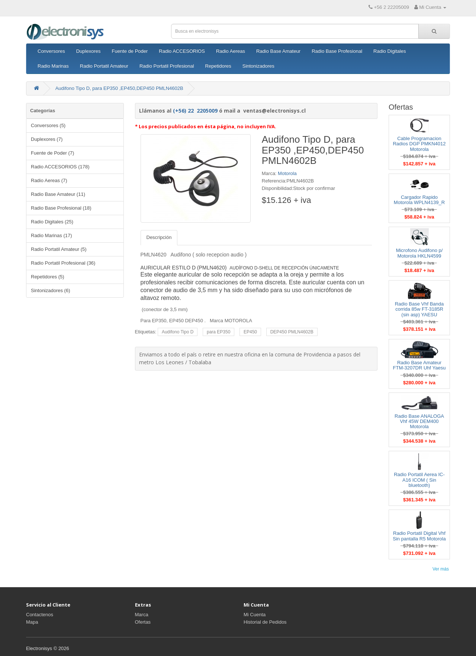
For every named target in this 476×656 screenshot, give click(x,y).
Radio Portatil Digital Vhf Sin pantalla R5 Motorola (419, 535)
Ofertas (143, 622)
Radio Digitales (389, 51)
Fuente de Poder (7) (52, 153)
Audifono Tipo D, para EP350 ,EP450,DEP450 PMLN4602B (119, 88)
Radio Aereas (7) (49, 180)
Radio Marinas (53, 66)
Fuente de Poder (130, 51)
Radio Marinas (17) (51, 235)
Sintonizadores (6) (50, 290)
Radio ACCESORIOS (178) (60, 166)
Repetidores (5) (47, 276)
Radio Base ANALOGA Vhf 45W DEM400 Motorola (419, 421)
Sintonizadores (258, 66)
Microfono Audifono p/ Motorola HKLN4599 (419, 253)
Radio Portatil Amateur (104, 66)
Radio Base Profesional (337, 51)
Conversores (51, 51)
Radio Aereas (230, 51)
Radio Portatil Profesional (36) (63, 263)
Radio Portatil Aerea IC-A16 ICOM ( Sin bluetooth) (419, 480)
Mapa (32, 622)
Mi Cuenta (255, 614)
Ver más (440, 569)
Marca (141, 614)
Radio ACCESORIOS (182, 51)
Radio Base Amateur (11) (58, 194)
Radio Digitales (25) (52, 221)
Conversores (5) (48, 125)
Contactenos (39, 614)
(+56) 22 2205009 (195, 110)
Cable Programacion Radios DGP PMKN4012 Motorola (419, 144)
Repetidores (218, 66)
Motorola (287, 173)
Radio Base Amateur (278, 51)
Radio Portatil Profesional (166, 66)
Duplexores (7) (46, 139)
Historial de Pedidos (265, 622)
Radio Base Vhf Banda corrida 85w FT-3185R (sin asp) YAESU (419, 309)
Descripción (159, 237)
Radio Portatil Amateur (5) (59, 249)
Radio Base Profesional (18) (61, 208)
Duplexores (88, 51)
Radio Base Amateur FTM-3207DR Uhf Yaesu (419, 365)
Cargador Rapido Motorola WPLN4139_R (419, 199)
